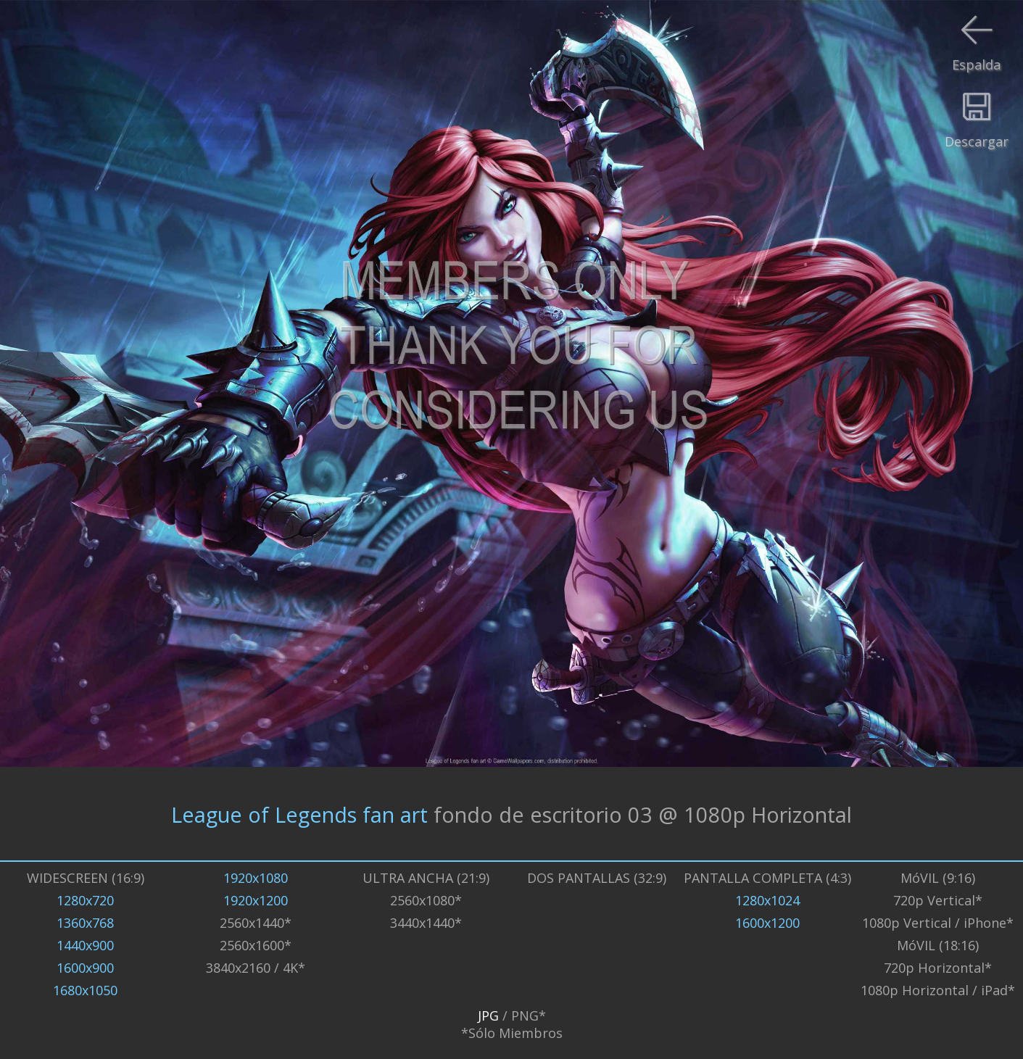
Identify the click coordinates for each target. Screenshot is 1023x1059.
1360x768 (85, 922)
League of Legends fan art (299, 814)
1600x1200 (767, 922)
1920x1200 (255, 900)
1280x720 (85, 900)
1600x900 (85, 967)
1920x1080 (255, 877)
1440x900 (85, 945)
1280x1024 (767, 900)
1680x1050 (85, 990)
